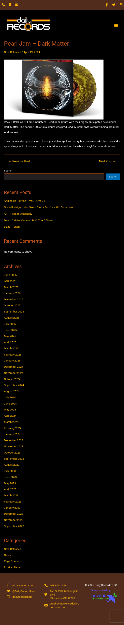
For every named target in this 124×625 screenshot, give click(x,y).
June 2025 (10, 330)
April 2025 (10, 342)
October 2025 (12, 305)
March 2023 (11, 495)
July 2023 (10, 470)
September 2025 (14, 311)
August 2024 (11, 391)
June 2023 (10, 477)
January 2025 (12, 360)
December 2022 (13, 513)
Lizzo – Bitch (12, 226)
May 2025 (10, 336)
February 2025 (12, 354)
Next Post (107, 161)
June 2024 (10, 403)
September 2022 (14, 526)
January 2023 (12, 507)
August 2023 (11, 464)
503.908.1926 (58, 585)
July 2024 (10, 397)
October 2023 (12, 452)
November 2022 (13, 519)
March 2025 (11, 348)
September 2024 (14, 385)
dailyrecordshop (22, 596)
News (7, 555)
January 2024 (12, 434)
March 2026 (11, 287)
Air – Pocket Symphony (18, 213)
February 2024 (12, 428)
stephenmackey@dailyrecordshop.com (64, 605)
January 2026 (12, 293)
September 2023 (14, 458)
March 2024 (11, 421)
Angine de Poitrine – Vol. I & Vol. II (24, 200)
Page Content (12, 561)
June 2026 (10, 274)
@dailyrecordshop (23, 585)
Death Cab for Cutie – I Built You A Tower (28, 220)
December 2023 (13, 440)
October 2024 (12, 379)
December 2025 (13, 299)
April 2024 (10, 415)
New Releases (12, 52)
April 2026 (10, 280)
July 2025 (10, 323)
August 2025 (11, 317)
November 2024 (13, 372)
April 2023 (10, 489)
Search (8, 170)
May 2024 (10, 409)
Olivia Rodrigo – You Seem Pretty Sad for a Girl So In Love (38, 207)
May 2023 (10, 483)
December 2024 (13, 366)
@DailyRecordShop (23, 591)
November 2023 (13, 446)
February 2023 (12, 501)
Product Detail (12, 567)
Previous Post (19, 161)
